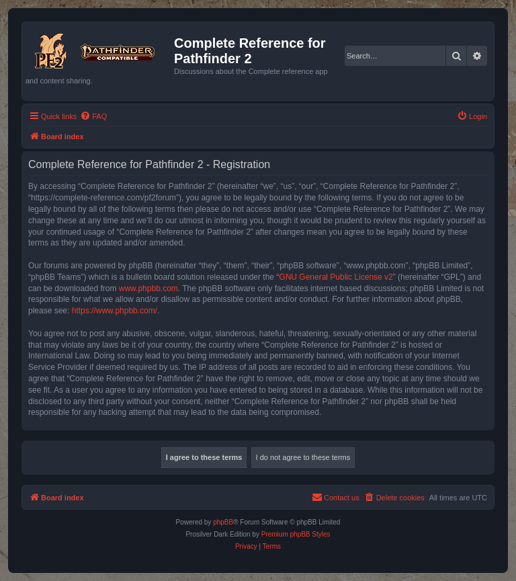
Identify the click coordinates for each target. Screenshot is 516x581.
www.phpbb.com (148, 288)
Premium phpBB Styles (296, 534)
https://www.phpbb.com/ (114, 310)
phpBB (223, 522)
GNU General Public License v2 (335, 277)
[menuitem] (93, 116)
